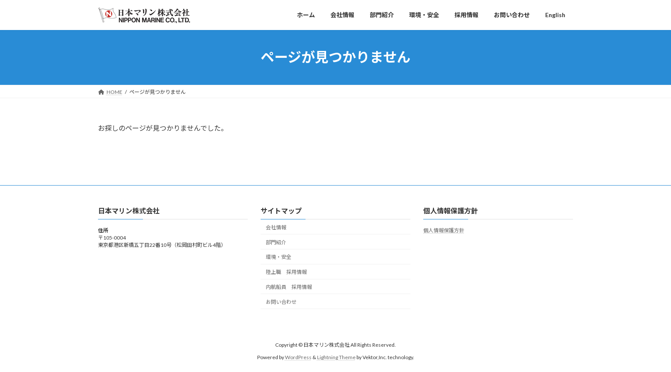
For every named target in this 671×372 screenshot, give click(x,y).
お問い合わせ (281, 301)
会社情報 (276, 227)
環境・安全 (278, 257)
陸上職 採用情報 (286, 272)
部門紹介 (276, 242)
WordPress (298, 357)
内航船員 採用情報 (289, 287)
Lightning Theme (336, 357)
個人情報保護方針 (443, 230)
